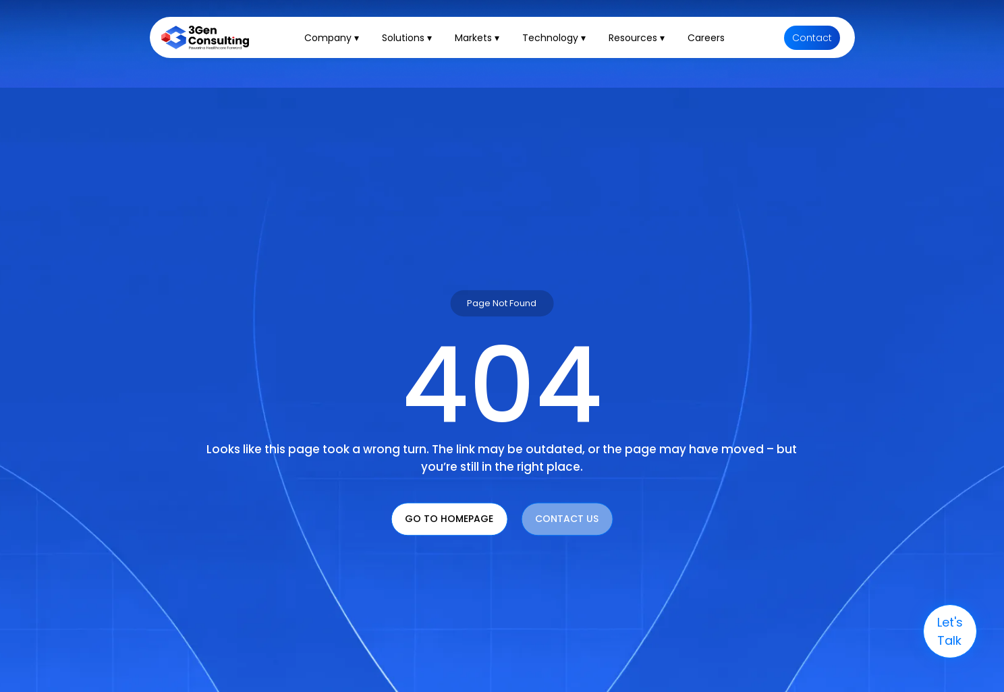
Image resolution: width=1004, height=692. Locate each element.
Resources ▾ (637, 38)
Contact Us (566, 518)
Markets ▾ (477, 38)
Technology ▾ (554, 38)
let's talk (950, 631)
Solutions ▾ (407, 38)
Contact (812, 38)
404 (502, 385)
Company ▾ (331, 38)
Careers (706, 38)
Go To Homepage (449, 518)
